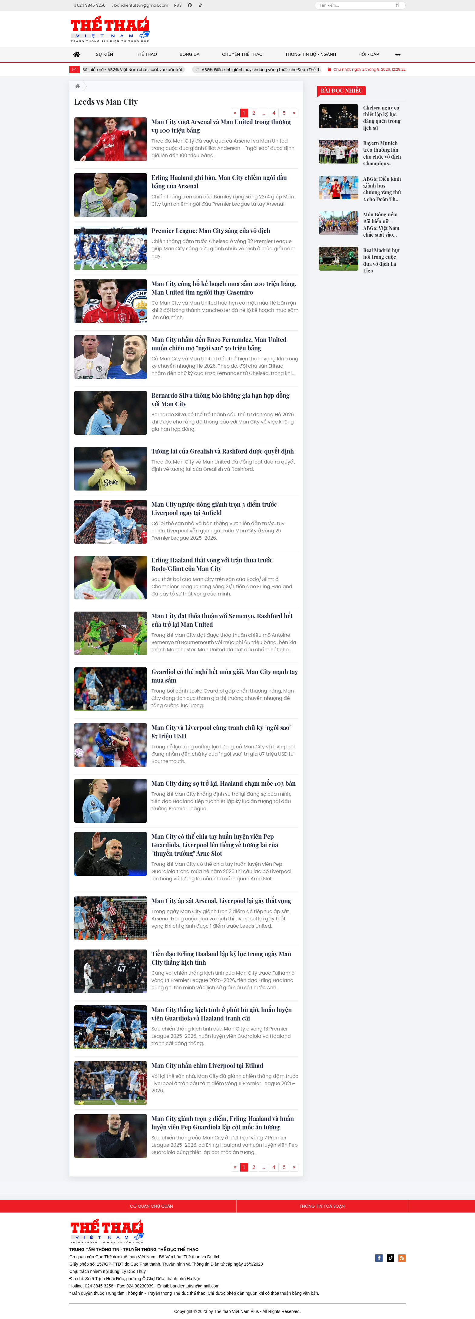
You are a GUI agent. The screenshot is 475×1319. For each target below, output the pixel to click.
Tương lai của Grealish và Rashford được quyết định (222, 451)
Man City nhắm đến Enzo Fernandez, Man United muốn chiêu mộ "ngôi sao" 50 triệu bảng (219, 343)
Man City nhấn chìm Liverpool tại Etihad (207, 1065)
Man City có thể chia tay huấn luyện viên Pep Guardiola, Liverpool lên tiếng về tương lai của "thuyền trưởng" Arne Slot (214, 844)
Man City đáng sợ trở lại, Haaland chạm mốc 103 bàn (223, 783)
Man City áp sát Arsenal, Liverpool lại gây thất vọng (221, 900)
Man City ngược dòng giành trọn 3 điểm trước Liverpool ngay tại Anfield (214, 508)
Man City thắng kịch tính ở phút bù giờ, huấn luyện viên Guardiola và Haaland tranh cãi (221, 1013)
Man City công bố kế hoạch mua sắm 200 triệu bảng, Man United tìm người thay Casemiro (223, 287)
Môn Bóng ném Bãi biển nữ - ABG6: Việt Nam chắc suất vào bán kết (130, 69)
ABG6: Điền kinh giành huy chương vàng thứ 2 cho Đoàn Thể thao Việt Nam (285, 69)
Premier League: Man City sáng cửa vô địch (210, 230)
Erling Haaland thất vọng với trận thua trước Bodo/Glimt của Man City (212, 564)
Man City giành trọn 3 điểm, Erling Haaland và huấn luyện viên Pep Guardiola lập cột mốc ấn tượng (222, 1122)
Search (397, 5)
